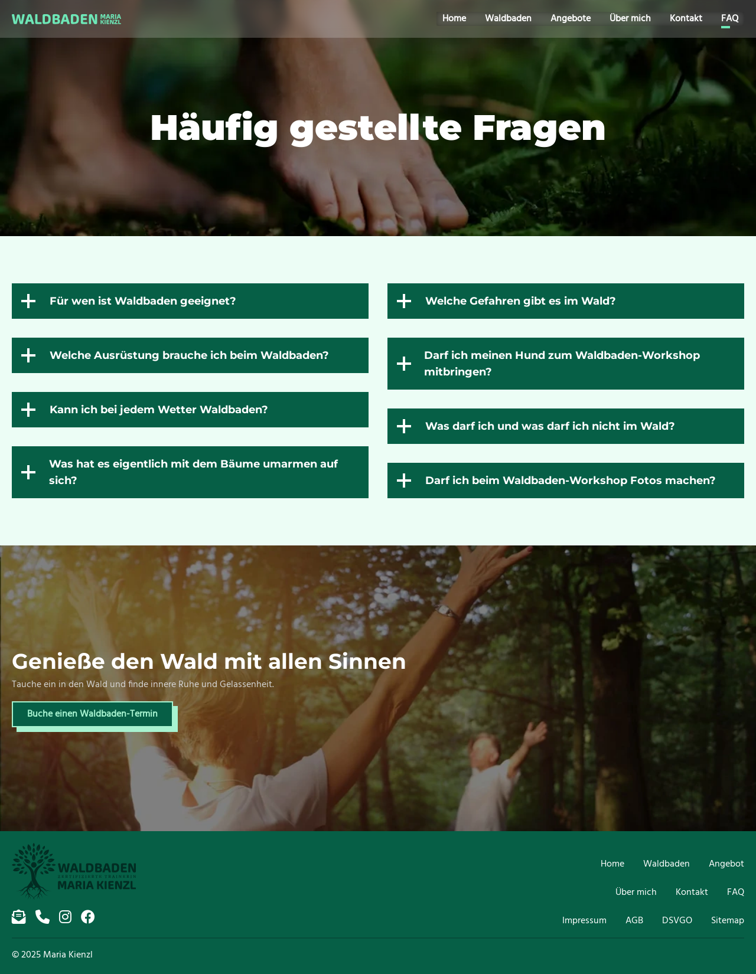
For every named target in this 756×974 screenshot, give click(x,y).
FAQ (735, 19)
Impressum (584, 921)
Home (460, 19)
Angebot (726, 864)
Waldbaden (514, 19)
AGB (634, 921)
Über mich (636, 19)
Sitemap (727, 921)
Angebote (576, 19)
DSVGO (677, 921)
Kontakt (692, 19)
